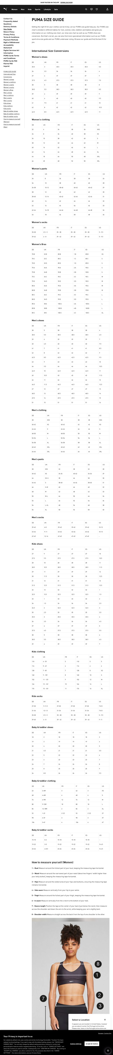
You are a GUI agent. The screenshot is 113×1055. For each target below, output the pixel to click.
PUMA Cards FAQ (10, 60)
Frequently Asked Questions (11, 22)
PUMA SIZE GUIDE (10, 71)
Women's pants (9, 85)
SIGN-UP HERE (84, 2)
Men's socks (8, 100)
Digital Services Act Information (11, 51)
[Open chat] (108, 1050)
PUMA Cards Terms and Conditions (11, 56)
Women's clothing (10, 82)
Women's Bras (8, 90)
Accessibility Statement (9, 46)
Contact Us (8, 18)
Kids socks (7, 108)
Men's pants (8, 98)
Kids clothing (8, 106)
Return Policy (9, 31)
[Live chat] (91, 9)
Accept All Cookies (92, 1044)
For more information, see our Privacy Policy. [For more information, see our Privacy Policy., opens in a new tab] (26, 1053)
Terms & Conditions (11, 37)
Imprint (6, 66)
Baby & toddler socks (11, 116)
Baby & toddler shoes (11, 111)
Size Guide (8, 29)
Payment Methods (11, 39)
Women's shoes (9, 79)
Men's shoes (8, 92)
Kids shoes (7, 103)
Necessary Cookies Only (104, 1033)
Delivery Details (10, 26)
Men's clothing (9, 95)
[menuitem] (14, 9)
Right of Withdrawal (11, 42)
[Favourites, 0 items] (96, 9)
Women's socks (9, 87)
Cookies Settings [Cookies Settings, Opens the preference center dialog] (75, 1044)
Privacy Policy (9, 34)
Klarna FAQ (8, 63)
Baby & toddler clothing (12, 114)
